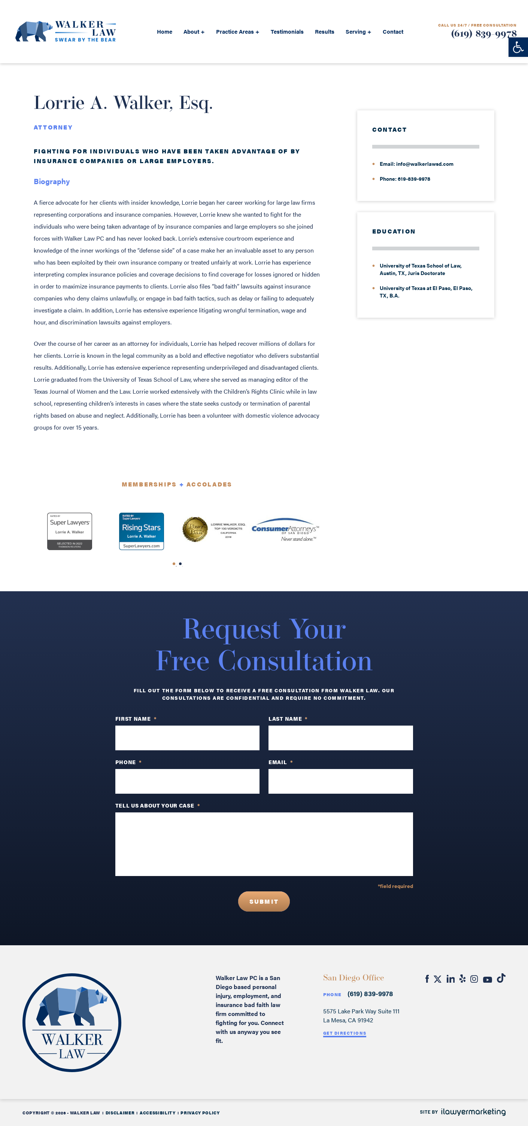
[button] (518, 47)
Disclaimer (120, 1113)
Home (164, 31)
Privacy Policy (199, 1113)
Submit (264, 901)
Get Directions (345, 1033)
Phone (332, 994)
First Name (136, 718)
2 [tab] (182, 566)
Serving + (358, 31)
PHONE (128, 762)
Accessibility (158, 1113)
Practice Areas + (238, 31)
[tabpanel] (70, 531)
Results (324, 31)
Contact (393, 31)
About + (194, 31)
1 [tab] (176, 566)
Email (280, 762)
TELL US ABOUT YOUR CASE (157, 805)
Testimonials (287, 31)
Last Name (288, 718)
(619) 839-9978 (484, 34)
